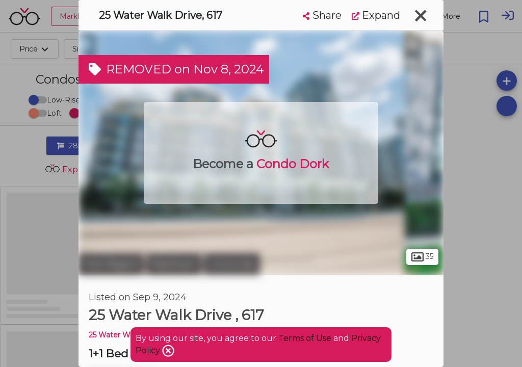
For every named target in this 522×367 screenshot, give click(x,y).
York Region (111, 264)
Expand (376, 15)
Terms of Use (304, 338)
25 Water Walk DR (121, 334)
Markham (173, 264)
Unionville (232, 264)
